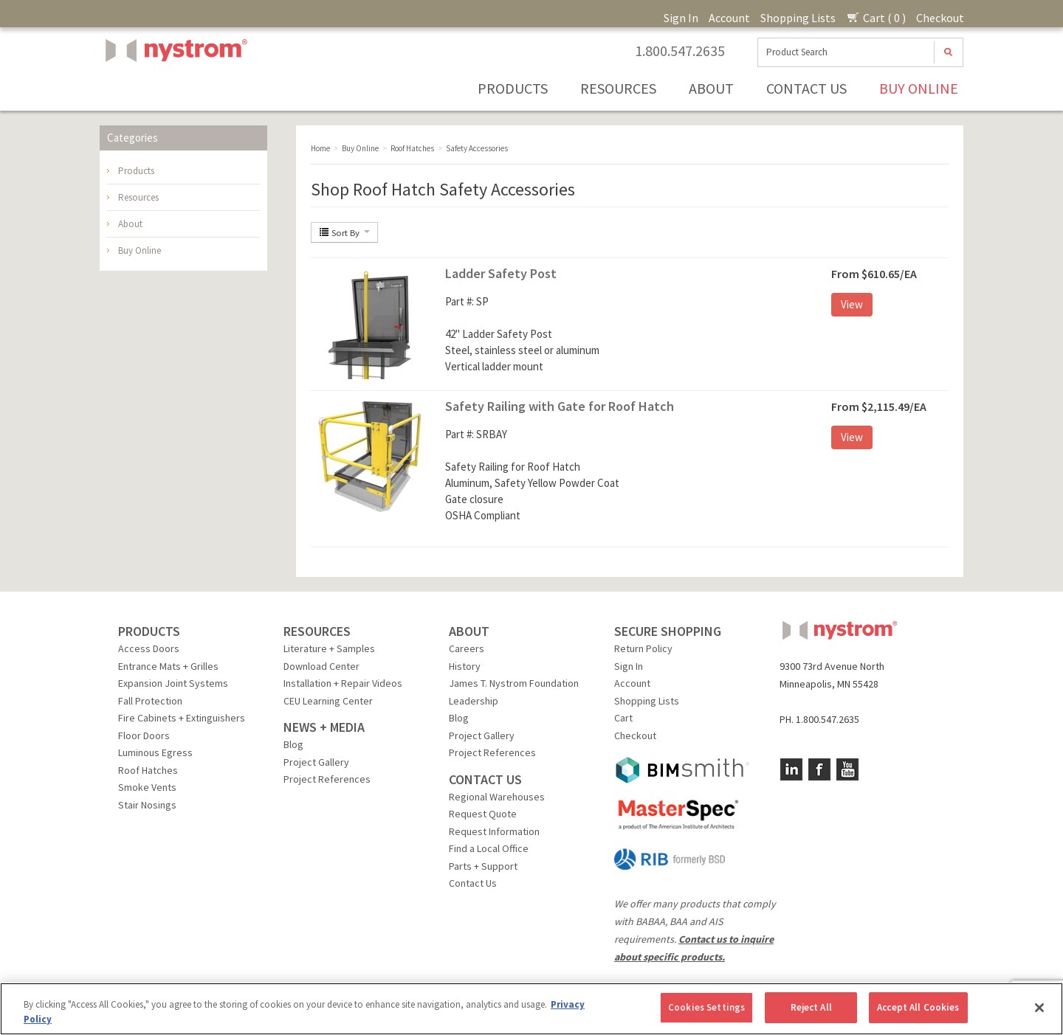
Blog (293, 744)
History (465, 666)
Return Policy (643, 648)
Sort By (344, 232)
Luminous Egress (155, 752)
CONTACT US (485, 779)
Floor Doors (144, 735)
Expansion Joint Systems (173, 683)
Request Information (494, 831)
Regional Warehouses (497, 796)
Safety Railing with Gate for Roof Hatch (559, 406)
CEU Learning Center (328, 700)
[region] (531, 1009)
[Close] (1039, 1007)
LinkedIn (791, 769)
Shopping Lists (798, 17)
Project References (327, 779)
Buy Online (918, 88)
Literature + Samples (329, 648)
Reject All (811, 1007)
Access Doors (148, 648)
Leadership (473, 700)
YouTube (847, 769)
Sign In (681, 17)
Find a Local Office (489, 848)
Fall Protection (150, 700)
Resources (618, 88)
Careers (466, 648)
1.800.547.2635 (680, 51)
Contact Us (806, 88)
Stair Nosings (147, 804)
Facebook (819, 769)
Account (729, 17)
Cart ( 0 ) (876, 17)
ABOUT (469, 631)
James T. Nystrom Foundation (514, 683)
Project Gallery (316, 762)
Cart (623, 717)
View (852, 304)
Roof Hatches (148, 770)
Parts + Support (483, 866)
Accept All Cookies (918, 1007)
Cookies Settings (706, 1007)
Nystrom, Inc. (173, 87)
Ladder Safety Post (501, 273)
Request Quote (483, 813)
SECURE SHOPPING (667, 631)
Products (513, 88)
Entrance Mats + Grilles (168, 666)
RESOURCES (317, 631)
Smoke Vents (147, 787)
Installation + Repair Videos (342, 683)
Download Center (321, 666)
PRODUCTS (149, 631)
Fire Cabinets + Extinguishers (181, 717)
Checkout (940, 17)
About (711, 88)
